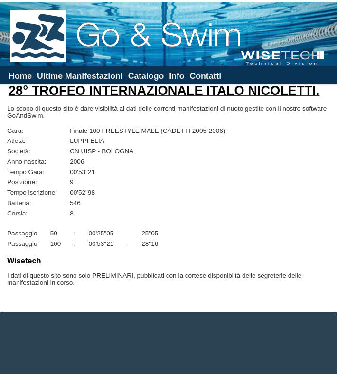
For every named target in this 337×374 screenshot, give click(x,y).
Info (176, 76)
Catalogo (146, 76)
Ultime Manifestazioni (80, 76)
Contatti (205, 76)
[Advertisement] (168, 343)
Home (20, 76)
